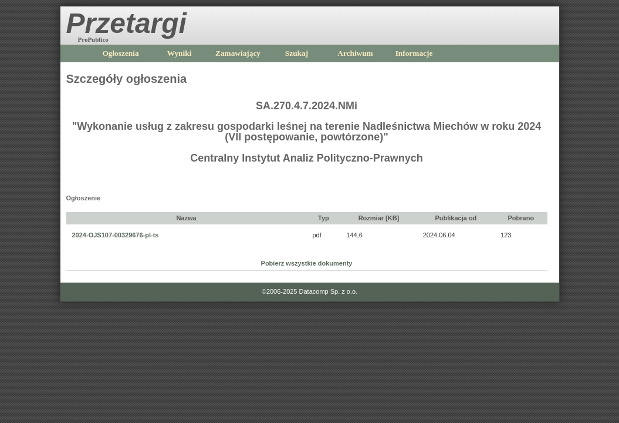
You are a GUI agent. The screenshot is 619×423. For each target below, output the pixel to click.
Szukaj (296, 53)
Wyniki (179, 53)
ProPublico (93, 39)
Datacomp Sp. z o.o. (328, 291)
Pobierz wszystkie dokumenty (307, 263)
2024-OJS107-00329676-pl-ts (115, 235)
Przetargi (126, 23)
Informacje (414, 53)
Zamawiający (238, 53)
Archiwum (355, 53)
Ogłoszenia (120, 53)
